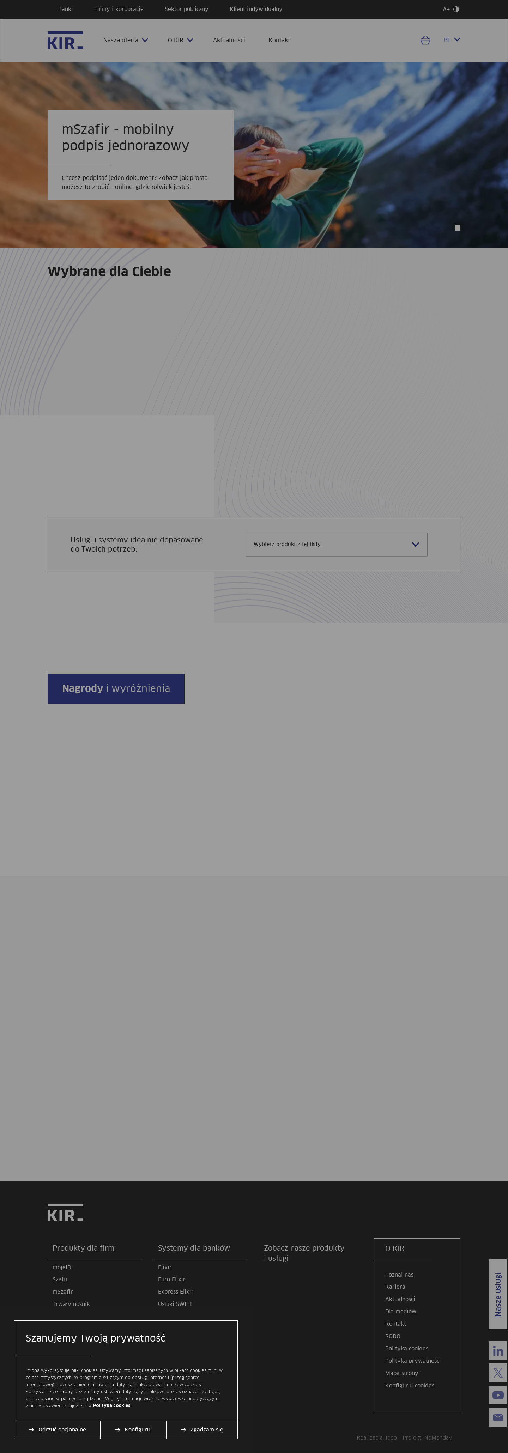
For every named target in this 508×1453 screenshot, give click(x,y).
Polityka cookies (112, 1405)
